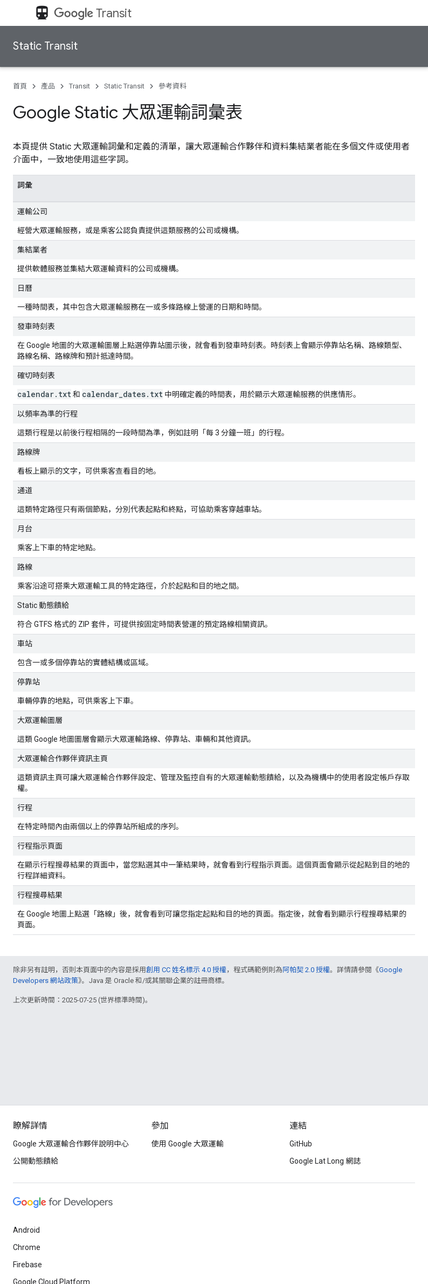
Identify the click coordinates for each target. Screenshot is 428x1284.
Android (26, 1230)
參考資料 (172, 86)
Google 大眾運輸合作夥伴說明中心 (71, 1143)
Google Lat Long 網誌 (325, 1161)
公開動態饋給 (35, 1161)
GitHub (300, 1143)
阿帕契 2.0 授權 (306, 970)
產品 (48, 86)
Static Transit (45, 46)
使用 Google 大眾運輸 (187, 1143)
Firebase (27, 1264)
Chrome (26, 1247)
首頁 (20, 86)
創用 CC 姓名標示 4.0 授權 (186, 970)
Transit (93, 13)
